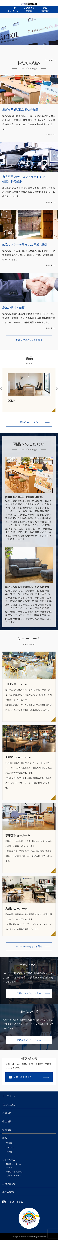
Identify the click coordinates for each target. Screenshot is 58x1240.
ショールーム (8, 1160)
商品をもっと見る (29, 422)
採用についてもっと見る (29, 1040)
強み (29, 8)
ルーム (13, 11)
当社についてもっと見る (29, 993)
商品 (4, 1138)
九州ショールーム (13, 1175)
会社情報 (6, 1121)
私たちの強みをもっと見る (29, 339)
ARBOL (9, 1143)
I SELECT (10, 1147)
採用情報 (6, 1130)
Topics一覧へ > (50, 60)
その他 (9, 1152)
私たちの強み (8, 1104)
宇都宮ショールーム (14, 1172)
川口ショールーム (13, 1164)
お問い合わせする (23, 1077)
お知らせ (6, 1113)
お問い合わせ (8, 1183)
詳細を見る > (51, 135)
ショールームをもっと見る (29, 946)
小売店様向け (8, 1192)
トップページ (8, 1096)
